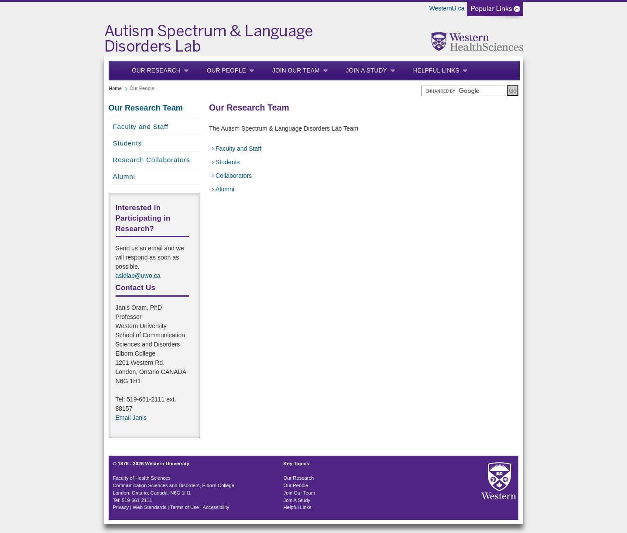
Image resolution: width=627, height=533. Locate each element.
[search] (463, 91)
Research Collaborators (151, 159)
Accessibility (216, 507)
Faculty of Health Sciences (141, 478)
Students (127, 143)
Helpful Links (436, 70)
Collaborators (234, 175)
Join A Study (366, 70)
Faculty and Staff (140, 126)
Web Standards (149, 507)
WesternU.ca (447, 8)
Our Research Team (146, 108)
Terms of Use (184, 507)
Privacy (121, 507)
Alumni (124, 176)
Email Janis (131, 417)
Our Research (156, 70)
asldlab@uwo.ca (138, 275)
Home (115, 88)
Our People (226, 70)
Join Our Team (296, 70)
